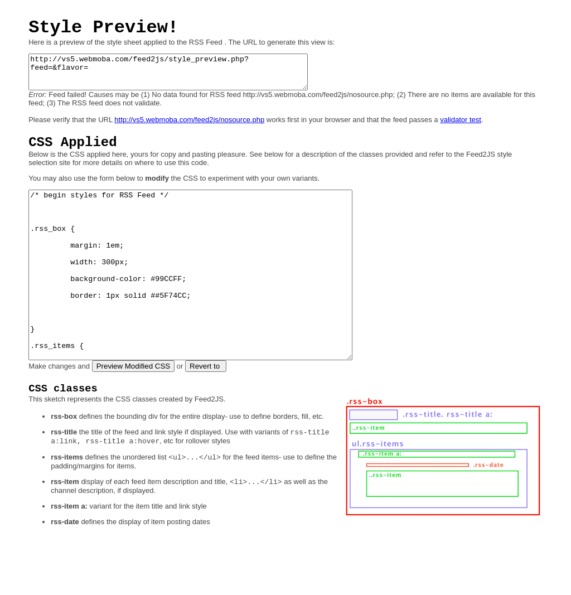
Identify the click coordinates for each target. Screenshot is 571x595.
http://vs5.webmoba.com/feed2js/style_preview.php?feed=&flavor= (184, 75)
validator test (460, 126)
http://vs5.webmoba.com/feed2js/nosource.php (189, 126)
